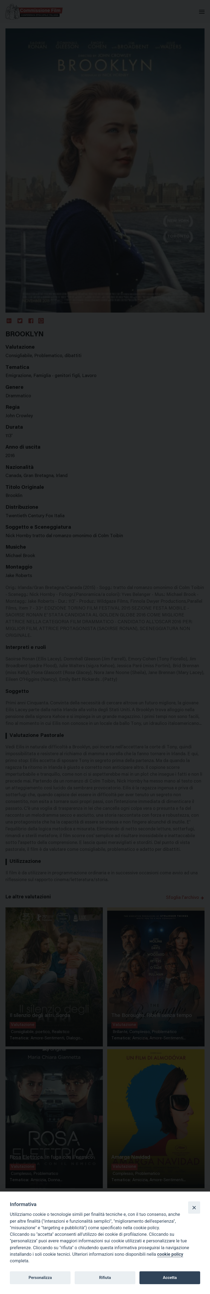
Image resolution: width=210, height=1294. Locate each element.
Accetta (170, 1277)
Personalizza (40, 1277)
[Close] (194, 1207)
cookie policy (170, 1254)
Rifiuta (105, 1277)
